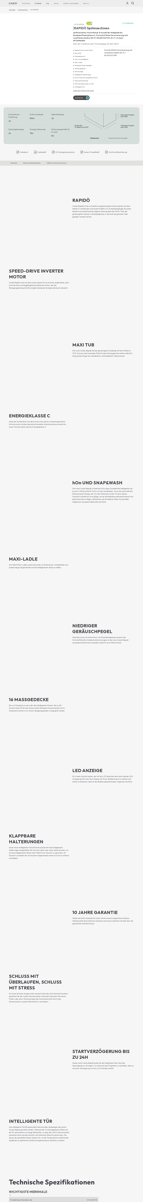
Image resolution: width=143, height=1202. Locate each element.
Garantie (76, 1164)
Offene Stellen (79, 1135)
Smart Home (26, 3)
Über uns (86, 3)
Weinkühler (13, 1165)
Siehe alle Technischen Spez (84, 91)
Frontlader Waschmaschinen (20, 1132)
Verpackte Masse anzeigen (118, 138)
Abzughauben (46, 1135)
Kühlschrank (13, 1157)
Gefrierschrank (15, 1161)
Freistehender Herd (49, 1143)
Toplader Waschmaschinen (19, 1135)
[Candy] (13, 3)
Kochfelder (45, 1139)
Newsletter (77, 1143)
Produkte (38, 3)
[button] (28, 633)
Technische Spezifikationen (32, 163)
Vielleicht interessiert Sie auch (56, 163)
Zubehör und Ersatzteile (70, 3)
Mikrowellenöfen (47, 1131)
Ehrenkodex (77, 1139)
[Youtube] (11, 1117)
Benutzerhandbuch (80, 1157)
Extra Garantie (79, 1168)
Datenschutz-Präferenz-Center (109, 1187)
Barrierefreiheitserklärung (125, 1187)
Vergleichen (128, 23)
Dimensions (94, 138)
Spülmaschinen (23, 10)
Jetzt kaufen (79, 98)
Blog (47, 3)
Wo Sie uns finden (80, 1147)
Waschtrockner (15, 1139)
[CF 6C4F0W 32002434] (39, 58)
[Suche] (132, 3)
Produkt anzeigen (17, 1081)
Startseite (12, 10)
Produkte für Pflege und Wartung (86, 1172)
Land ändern (128, 1194)
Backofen (45, 1128)
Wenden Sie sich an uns (82, 1131)
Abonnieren (128, 1107)
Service (56, 3)
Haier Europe (78, 1128)
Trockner (12, 1143)
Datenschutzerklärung (86, 1187)
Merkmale (14, 163)
